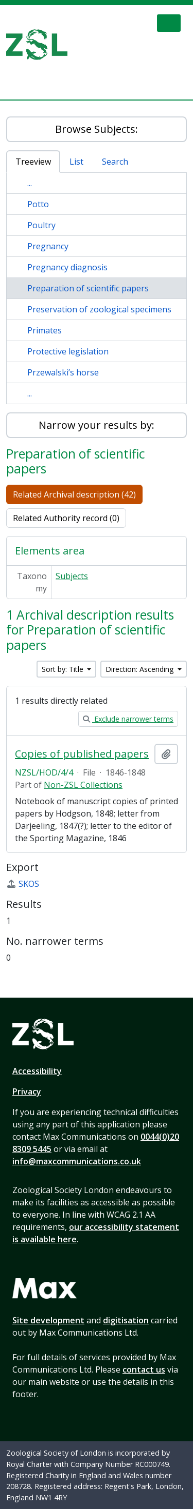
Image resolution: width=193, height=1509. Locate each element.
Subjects (72, 576)
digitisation (126, 1320)
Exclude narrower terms (128, 719)
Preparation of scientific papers (88, 288)
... (29, 183)
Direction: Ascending (141, 669)
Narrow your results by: (96, 425)
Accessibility (37, 1071)
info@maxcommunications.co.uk (76, 1161)
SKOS (22, 883)
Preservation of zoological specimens (99, 309)
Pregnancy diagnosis (67, 267)
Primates (44, 330)
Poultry (41, 225)
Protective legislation (68, 351)
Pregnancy (47, 246)
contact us (143, 1369)
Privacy (26, 1091)
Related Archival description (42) (74, 494)
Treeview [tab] (33, 161)
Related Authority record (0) (66, 518)
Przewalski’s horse (63, 372)
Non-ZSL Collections (83, 784)
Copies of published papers (82, 754)
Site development (48, 1320)
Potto (38, 204)
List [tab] (76, 161)
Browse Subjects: (96, 129)
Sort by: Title (63, 669)
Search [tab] (115, 161)
